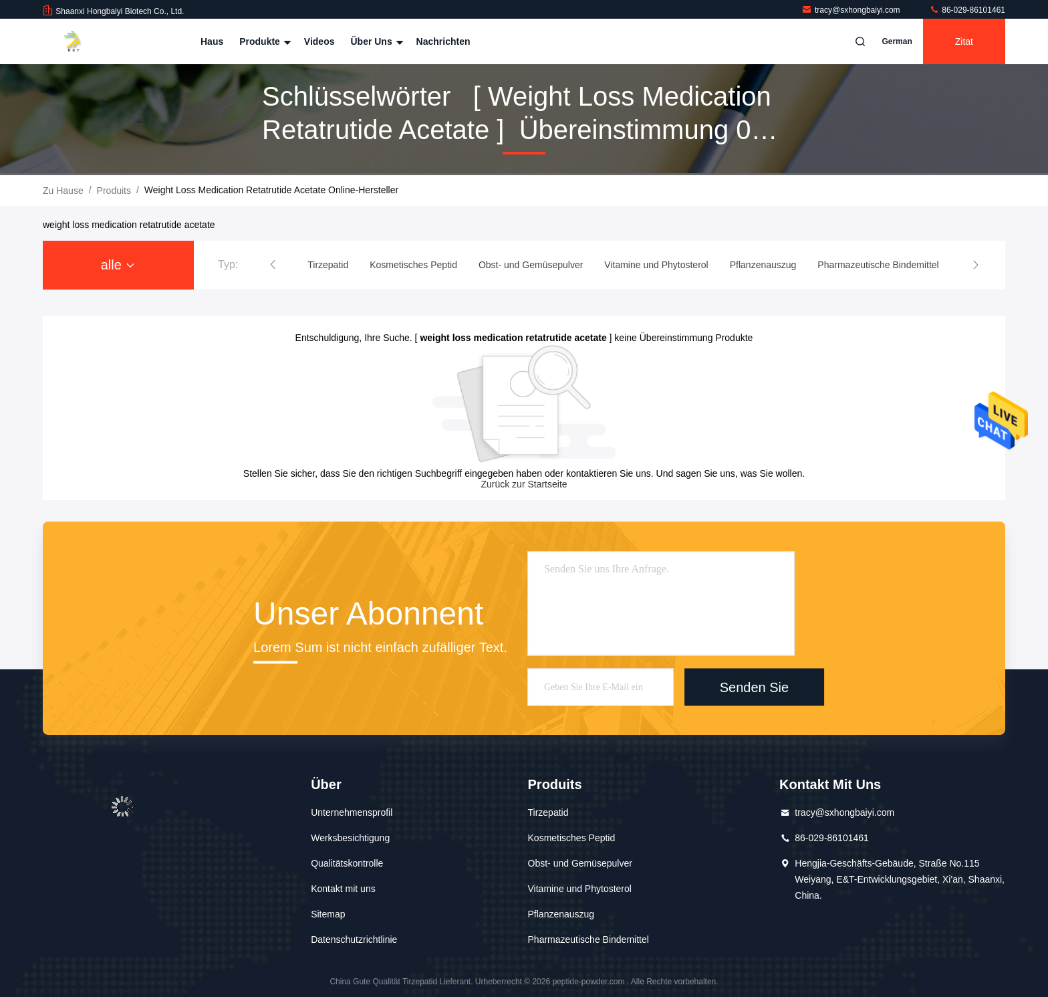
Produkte (263, 41)
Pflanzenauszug (561, 914)
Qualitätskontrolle (347, 863)
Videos (319, 41)
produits (114, 190)
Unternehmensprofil (351, 812)
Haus (212, 41)
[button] (273, 265)
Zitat (964, 41)
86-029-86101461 (967, 10)
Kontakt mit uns (343, 888)
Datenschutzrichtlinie (354, 939)
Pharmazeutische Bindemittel (588, 939)
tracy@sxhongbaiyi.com (851, 10)
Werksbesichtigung (350, 838)
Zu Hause (63, 190)
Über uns (375, 41)
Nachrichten (443, 41)
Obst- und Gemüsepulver (580, 863)
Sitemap (328, 914)
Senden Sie (754, 686)
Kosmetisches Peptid (572, 838)
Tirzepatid (548, 812)
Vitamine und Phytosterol (580, 888)
